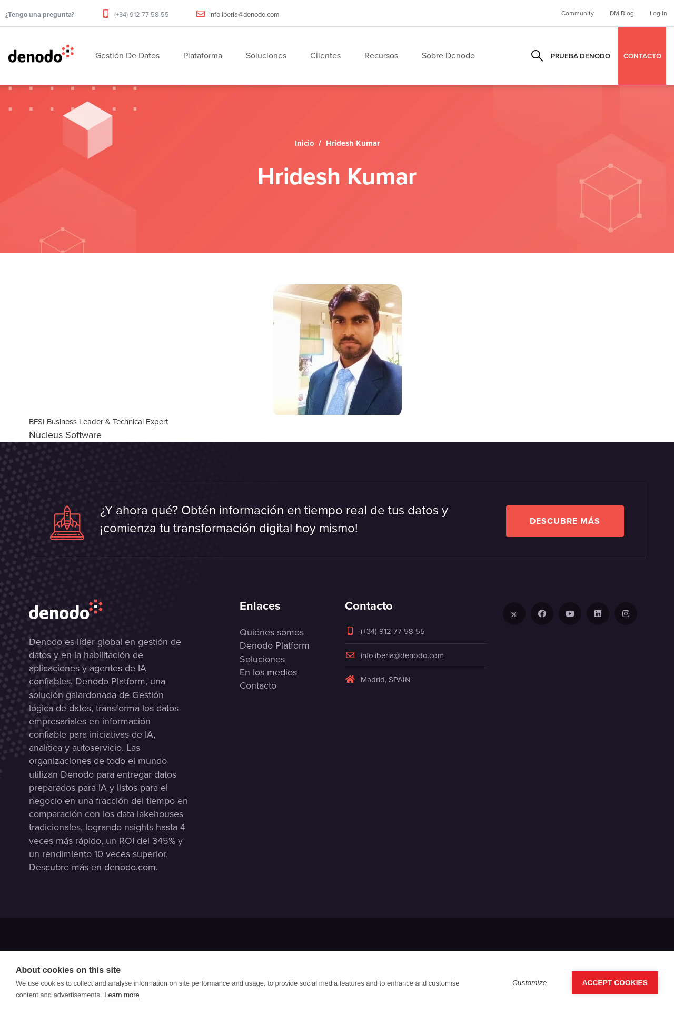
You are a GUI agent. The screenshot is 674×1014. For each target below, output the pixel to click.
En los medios (268, 672)
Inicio (304, 143)
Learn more (121, 995)
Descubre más (565, 521)
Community (577, 13)
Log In (658, 13)
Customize (529, 983)
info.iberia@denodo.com (244, 14)
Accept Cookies (615, 983)
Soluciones (262, 659)
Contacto (258, 685)
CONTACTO (642, 56)
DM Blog (622, 13)
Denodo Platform (275, 645)
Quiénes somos (272, 632)
